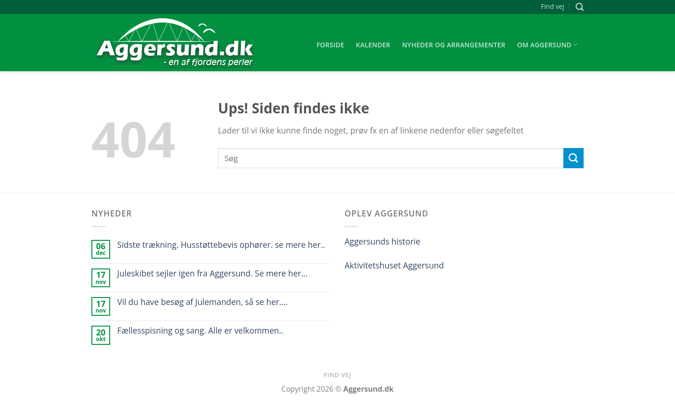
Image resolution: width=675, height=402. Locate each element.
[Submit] (573, 158)
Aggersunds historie (382, 241)
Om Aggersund (547, 45)
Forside (330, 44)
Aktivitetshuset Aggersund (394, 265)
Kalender (373, 44)
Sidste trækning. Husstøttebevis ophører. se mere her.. (221, 245)
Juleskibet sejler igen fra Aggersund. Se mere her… (212, 273)
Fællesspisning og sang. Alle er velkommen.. (200, 330)
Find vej (552, 6)
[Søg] (580, 7)
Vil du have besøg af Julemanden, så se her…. (202, 302)
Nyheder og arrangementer (453, 44)
